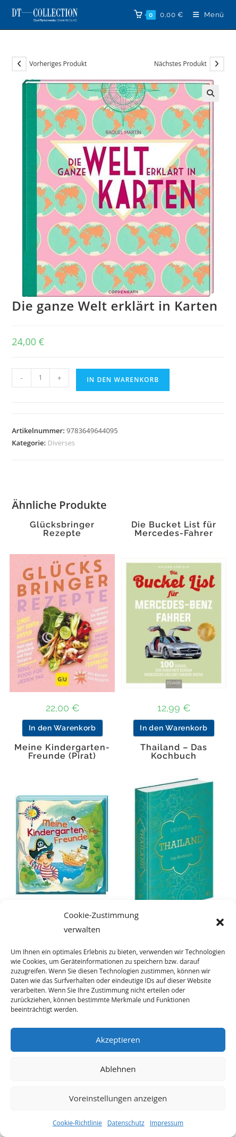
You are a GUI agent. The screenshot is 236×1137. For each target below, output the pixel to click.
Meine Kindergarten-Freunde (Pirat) (62, 751)
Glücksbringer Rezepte (62, 529)
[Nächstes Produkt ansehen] (216, 63)
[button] (220, 922)
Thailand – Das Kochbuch (173, 751)
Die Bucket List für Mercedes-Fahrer (173, 529)
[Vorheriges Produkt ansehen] (19, 63)
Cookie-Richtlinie (77, 1122)
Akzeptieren (118, 1039)
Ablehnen (118, 1068)
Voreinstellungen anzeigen (118, 1098)
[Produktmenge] (40, 377)
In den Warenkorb (123, 379)
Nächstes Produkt (180, 63)
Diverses (61, 443)
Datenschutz (126, 1122)
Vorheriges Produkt (58, 63)
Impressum (166, 1122)
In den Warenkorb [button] (62, 728)
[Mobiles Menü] (204, 15)
